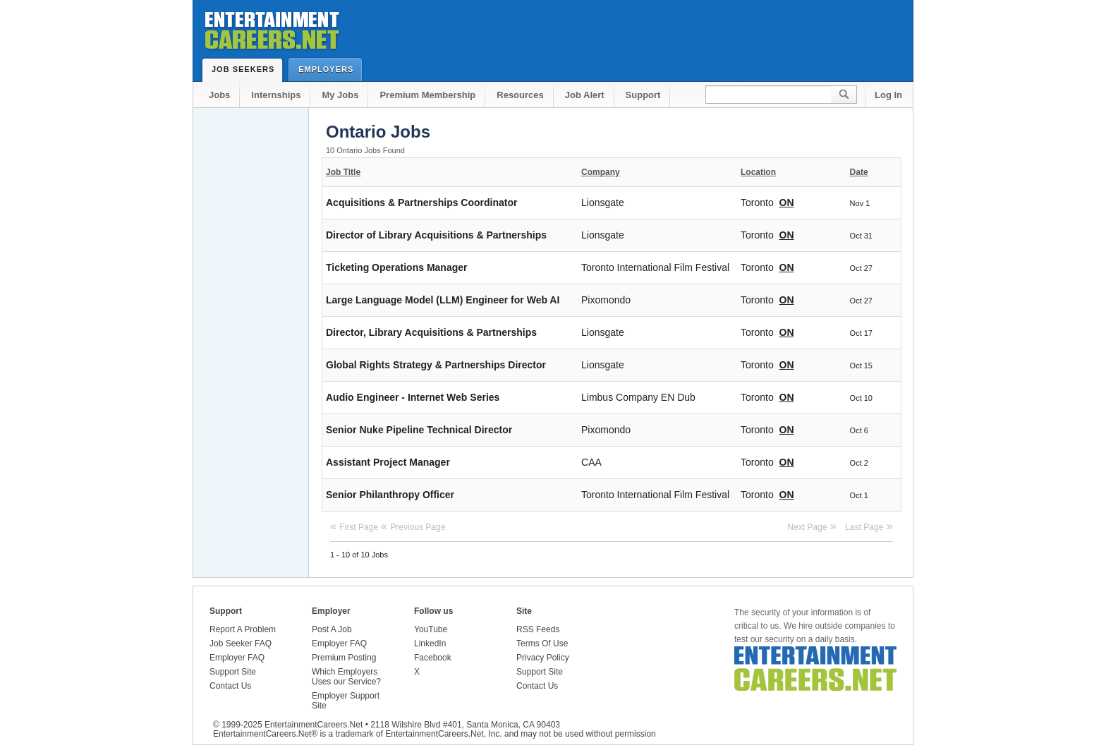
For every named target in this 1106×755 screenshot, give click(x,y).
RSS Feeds (537, 629)
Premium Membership (427, 95)
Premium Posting (344, 658)
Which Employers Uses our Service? (346, 677)
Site (524, 611)
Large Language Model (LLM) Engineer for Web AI (442, 300)
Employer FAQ (237, 658)
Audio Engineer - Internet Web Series (412, 397)
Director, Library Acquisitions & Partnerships (431, 332)
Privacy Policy (542, 658)
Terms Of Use (542, 643)
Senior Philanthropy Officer (390, 494)
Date (859, 172)
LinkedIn (430, 643)
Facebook (432, 658)
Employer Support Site (345, 701)
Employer (331, 611)
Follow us (433, 611)
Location (758, 172)
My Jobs (340, 95)
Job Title (343, 172)
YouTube (430, 629)
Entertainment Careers (270, 28)
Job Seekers (246, 69)
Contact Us (230, 686)
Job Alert (584, 95)
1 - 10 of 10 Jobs (359, 554)
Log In (888, 95)
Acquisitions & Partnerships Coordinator (421, 202)
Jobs (219, 95)
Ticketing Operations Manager (396, 267)
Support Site (232, 672)
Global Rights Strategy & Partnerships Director (436, 364)
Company (600, 172)
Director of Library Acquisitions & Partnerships (436, 235)
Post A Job (332, 629)
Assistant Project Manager (388, 462)
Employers (329, 68)
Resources (520, 95)
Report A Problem (242, 629)
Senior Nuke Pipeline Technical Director (419, 429)
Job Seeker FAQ (240, 643)
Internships (275, 95)
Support (643, 95)
